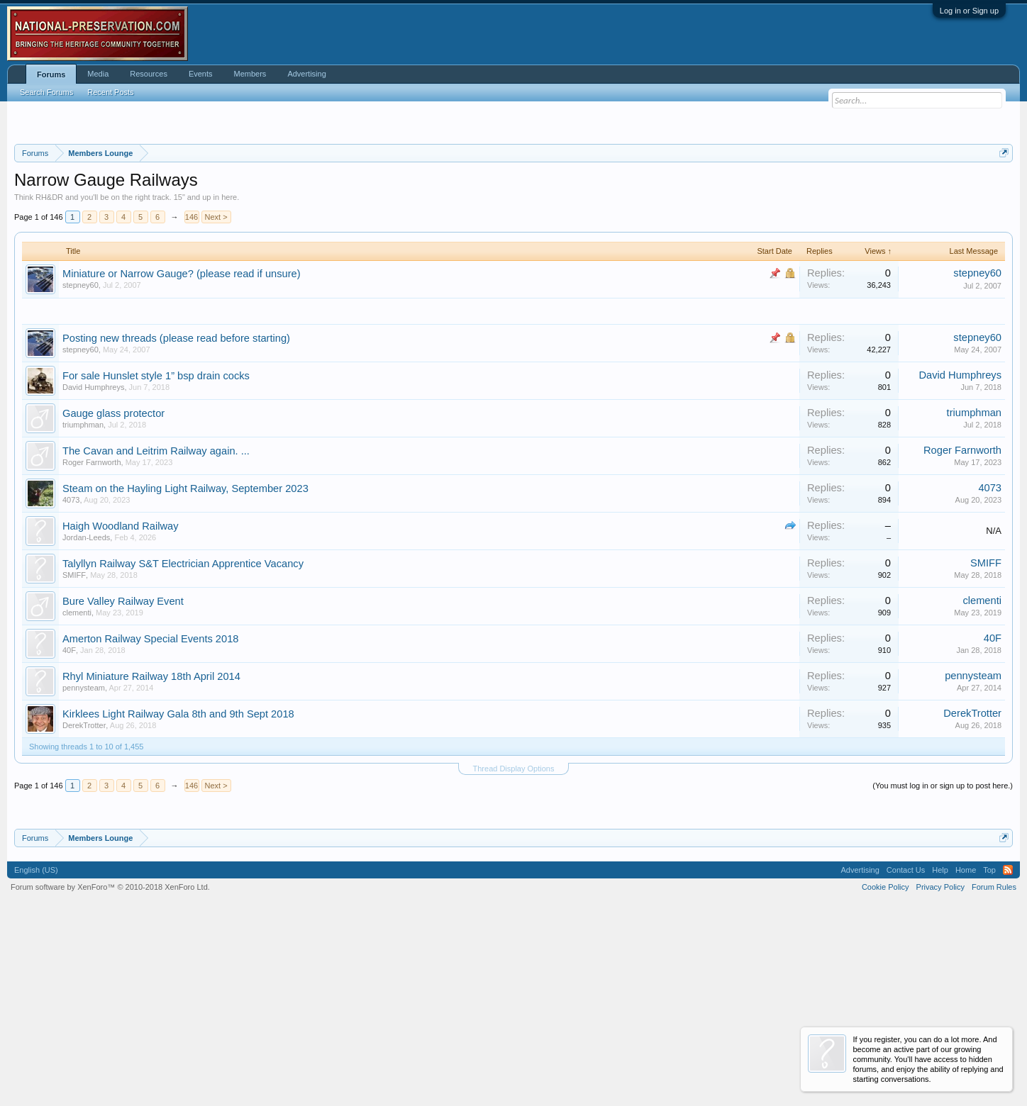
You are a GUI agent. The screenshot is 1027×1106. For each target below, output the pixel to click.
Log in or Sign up (969, 10)
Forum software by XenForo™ (110, 1064)
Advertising (306, 73)
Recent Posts (110, 92)
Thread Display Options (514, 946)
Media (98, 73)
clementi (76, 790)
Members (250, 73)
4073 (70, 677)
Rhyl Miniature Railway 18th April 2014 (151, 853)
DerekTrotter (84, 902)
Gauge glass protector (113, 590)
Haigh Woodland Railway (120, 703)
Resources (148, 73)
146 (191, 394)
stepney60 (80, 462)
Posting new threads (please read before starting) (176, 515)
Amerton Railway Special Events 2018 (150, 816)
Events (201, 73)
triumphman (83, 602)
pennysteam (83, 865)
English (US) (36, 1047)
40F (69, 827)
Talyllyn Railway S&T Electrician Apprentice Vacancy (183, 741)
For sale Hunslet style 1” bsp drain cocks (156, 553)
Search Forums (46, 92)
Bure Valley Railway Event (123, 778)
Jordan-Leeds (86, 714)
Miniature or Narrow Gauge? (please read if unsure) (181, 451)
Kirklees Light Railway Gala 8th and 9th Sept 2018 (178, 891)
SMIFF (74, 752)
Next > (216, 394)
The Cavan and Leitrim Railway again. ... (156, 628)
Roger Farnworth (91, 639)
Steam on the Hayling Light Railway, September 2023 (185, 665)
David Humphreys (93, 564)
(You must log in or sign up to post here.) (942, 963)
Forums (51, 74)
